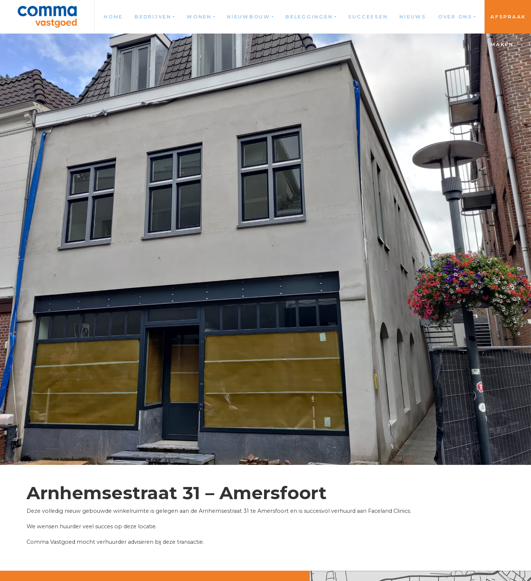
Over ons (455, 17)
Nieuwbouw (248, 17)
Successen (368, 17)
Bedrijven (153, 17)
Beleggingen (309, 17)
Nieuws (412, 17)
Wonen (199, 17)
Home (113, 17)
